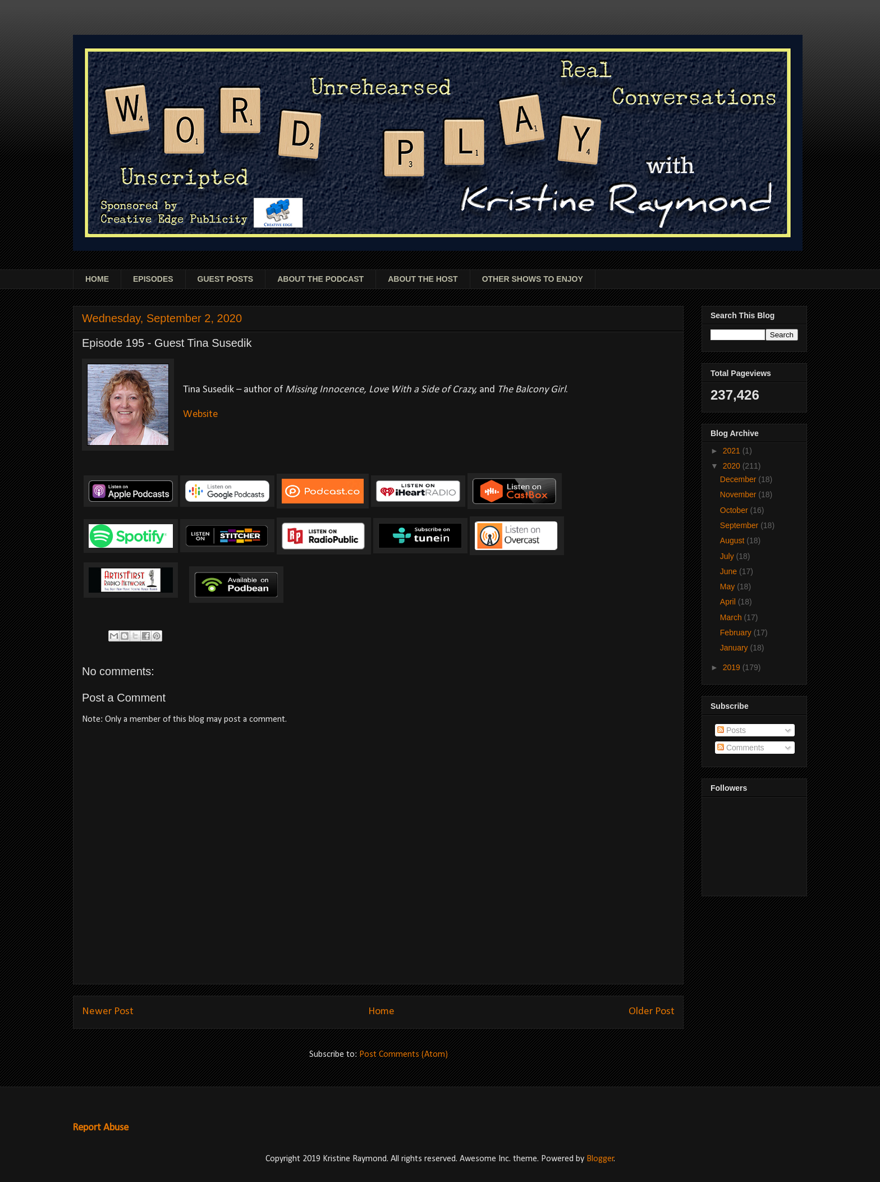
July (728, 556)
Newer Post (108, 1011)
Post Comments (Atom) (403, 1054)
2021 (732, 450)
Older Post (652, 1011)
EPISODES (153, 278)
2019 (732, 667)
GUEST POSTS (226, 278)
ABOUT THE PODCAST (320, 278)
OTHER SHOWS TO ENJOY (532, 278)
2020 (732, 465)
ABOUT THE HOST (422, 278)
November (739, 494)
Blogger (600, 1158)
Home (381, 1011)
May (728, 586)
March (732, 617)
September (740, 525)
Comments (740, 747)
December (739, 479)
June (729, 571)
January (735, 647)
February (737, 632)
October (735, 510)
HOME (97, 278)
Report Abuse (100, 1128)
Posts (731, 730)
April (729, 601)
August (733, 540)
